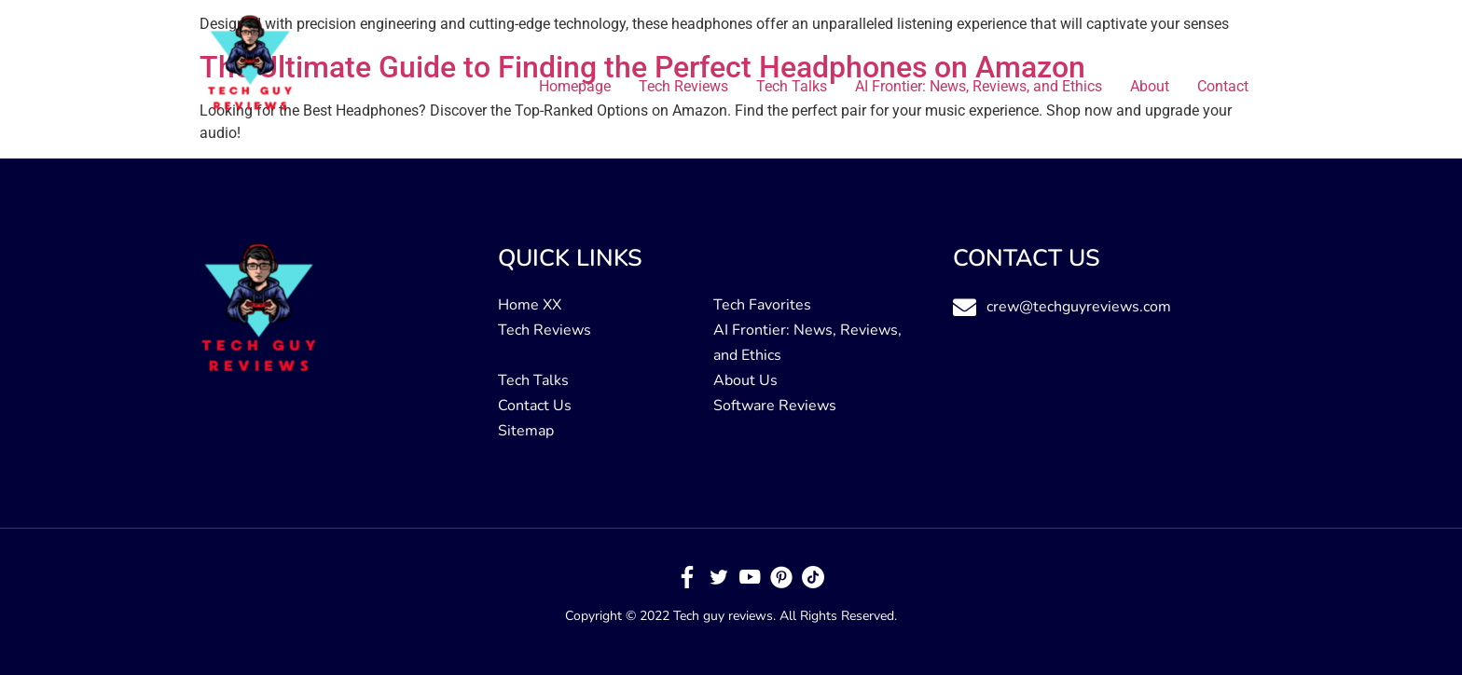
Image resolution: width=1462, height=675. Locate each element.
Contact (1222, 86)
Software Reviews (774, 405)
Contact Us (535, 405)
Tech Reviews (683, 86)
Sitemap (526, 430)
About (1149, 86)
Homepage (575, 86)
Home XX (529, 305)
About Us (745, 380)
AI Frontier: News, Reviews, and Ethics (978, 86)
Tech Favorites (762, 305)
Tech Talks (791, 86)
